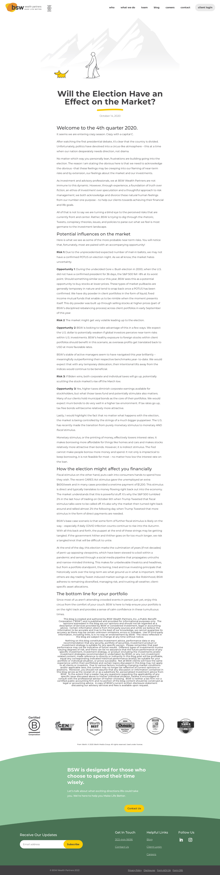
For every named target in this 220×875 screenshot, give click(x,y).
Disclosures (149, 870)
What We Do (128, 7)
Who (112, 7)
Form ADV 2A (164, 870)
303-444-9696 (124, 839)
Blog (157, 7)
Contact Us (122, 846)
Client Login (205, 7)
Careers (170, 7)
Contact (185, 7)
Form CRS (178, 870)
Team (144, 7)
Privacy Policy (135, 870)
